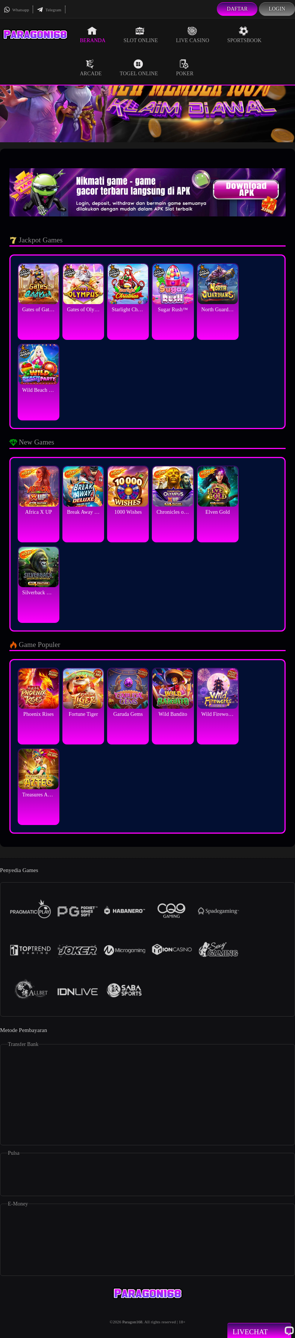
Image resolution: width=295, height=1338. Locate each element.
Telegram (49, 10)
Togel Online (139, 67)
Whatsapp (16, 10)
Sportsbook (244, 34)
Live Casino (192, 34)
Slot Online (141, 34)
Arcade (90, 67)
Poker (184, 67)
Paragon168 (132, 1322)
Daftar (237, 9)
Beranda (92, 34)
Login (277, 9)
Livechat (259, 1331)
